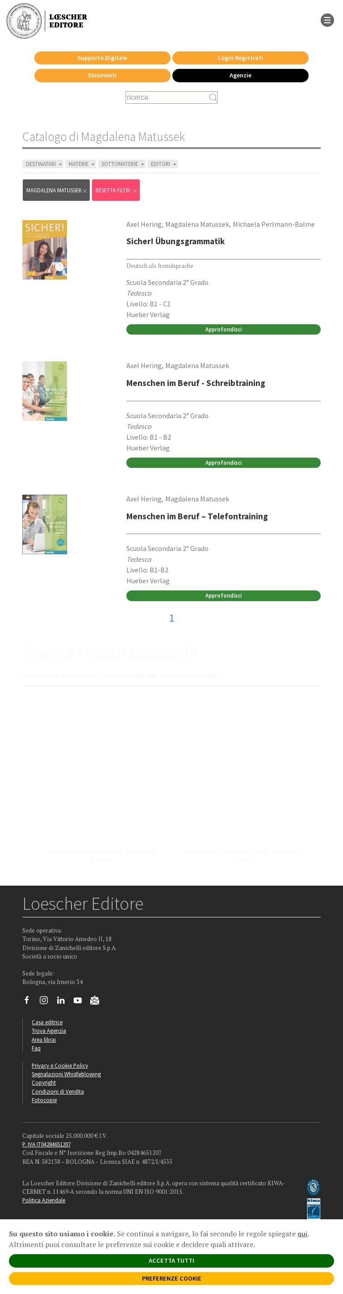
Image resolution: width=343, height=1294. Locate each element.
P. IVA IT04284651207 (46, 1144)
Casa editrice (47, 1022)
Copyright (44, 1082)
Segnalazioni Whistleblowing (66, 1074)
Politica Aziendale (43, 1200)
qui (302, 1233)
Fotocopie (44, 1099)
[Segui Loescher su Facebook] (30, 1002)
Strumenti (102, 75)
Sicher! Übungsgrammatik (175, 241)
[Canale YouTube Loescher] (81, 1002)
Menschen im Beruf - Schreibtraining (195, 383)
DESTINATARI (44, 164)
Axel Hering (144, 224)
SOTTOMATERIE (123, 164)
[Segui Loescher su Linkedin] (64, 1002)
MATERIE (82, 164)
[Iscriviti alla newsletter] (98, 1002)
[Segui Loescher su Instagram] (47, 1002)
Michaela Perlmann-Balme (274, 224)
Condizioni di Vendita (58, 1091)
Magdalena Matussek (57, 190)
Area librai (44, 1039)
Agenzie (240, 75)
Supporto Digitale (102, 58)
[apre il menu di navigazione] (327, 19)
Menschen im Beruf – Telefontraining (197, 516)
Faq (36, 1048)
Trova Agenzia (49, 1030)
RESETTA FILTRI (117, 190)
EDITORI (164, 164)
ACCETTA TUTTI (171, 1260)
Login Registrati (240, 58)
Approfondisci (223, 329)
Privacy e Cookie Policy (60, 1065)
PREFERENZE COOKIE (171, 1278)
